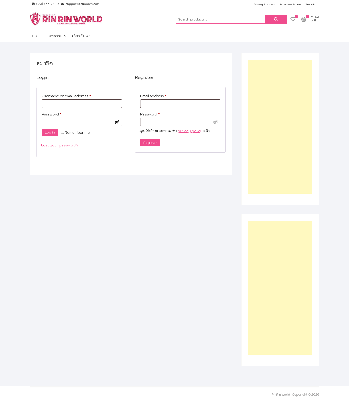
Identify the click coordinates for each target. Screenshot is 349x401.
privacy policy (190, 131)
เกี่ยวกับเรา (81, 36)
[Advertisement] (280, 127)
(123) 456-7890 (45, 4)
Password (59, 113)
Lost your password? (59, 145)
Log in (50, 132)
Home (37, 36)
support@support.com (80, 4)
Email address (161, 95)
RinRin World (281, 395)
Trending (311, 4)
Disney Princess (264, 4)
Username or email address (74, 95)
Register (150, 143)
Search (276, 19)
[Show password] (117, 121)
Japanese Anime (290, 4)
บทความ (56, 36)
